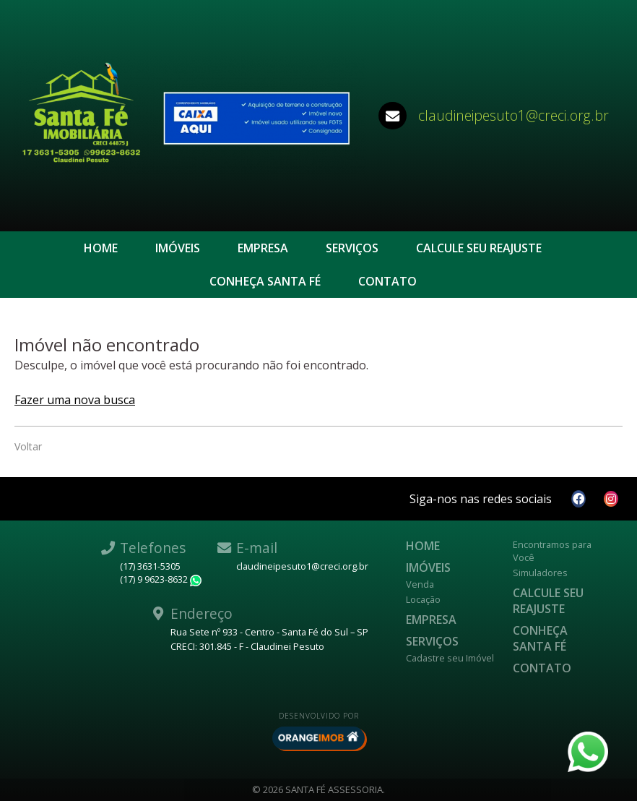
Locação (423, 599)
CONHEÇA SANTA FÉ (265, 281)
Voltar (28, 446)
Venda (420, 584)
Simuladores (540, 572)
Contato (387, 281)
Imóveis (177, 248)
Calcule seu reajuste (479, 248)
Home (101, 248)
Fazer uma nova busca (74, 400)
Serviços (352, 248)
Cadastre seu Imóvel (450, 657)
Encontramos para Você (552, 551)
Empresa (263, 248)
